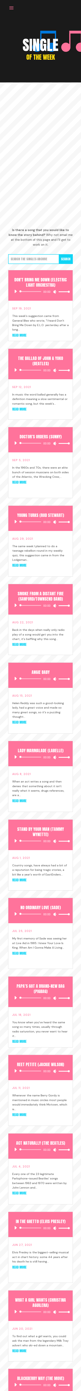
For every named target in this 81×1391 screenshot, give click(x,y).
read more (19, 335)
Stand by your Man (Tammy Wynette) (40, 832)
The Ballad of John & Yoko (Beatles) (40, 361)
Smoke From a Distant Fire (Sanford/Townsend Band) (41, 596)
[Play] (15, 291)
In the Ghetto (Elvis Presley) (40, 1221)
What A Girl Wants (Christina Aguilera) (40, 1302)
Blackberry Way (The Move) (40, 1378)
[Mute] (55, 292)
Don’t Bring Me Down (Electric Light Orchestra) (40, 282)
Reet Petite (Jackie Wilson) (40, 1064)
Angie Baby (41, 672)
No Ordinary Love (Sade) (40, 907)
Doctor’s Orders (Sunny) (41, 436)
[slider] (31, 291)
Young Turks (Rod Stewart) (40, 515)
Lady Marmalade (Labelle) (40, 750)
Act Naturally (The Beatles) (40, 1143)
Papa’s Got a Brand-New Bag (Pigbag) (40, 988)
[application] (40, 292)
